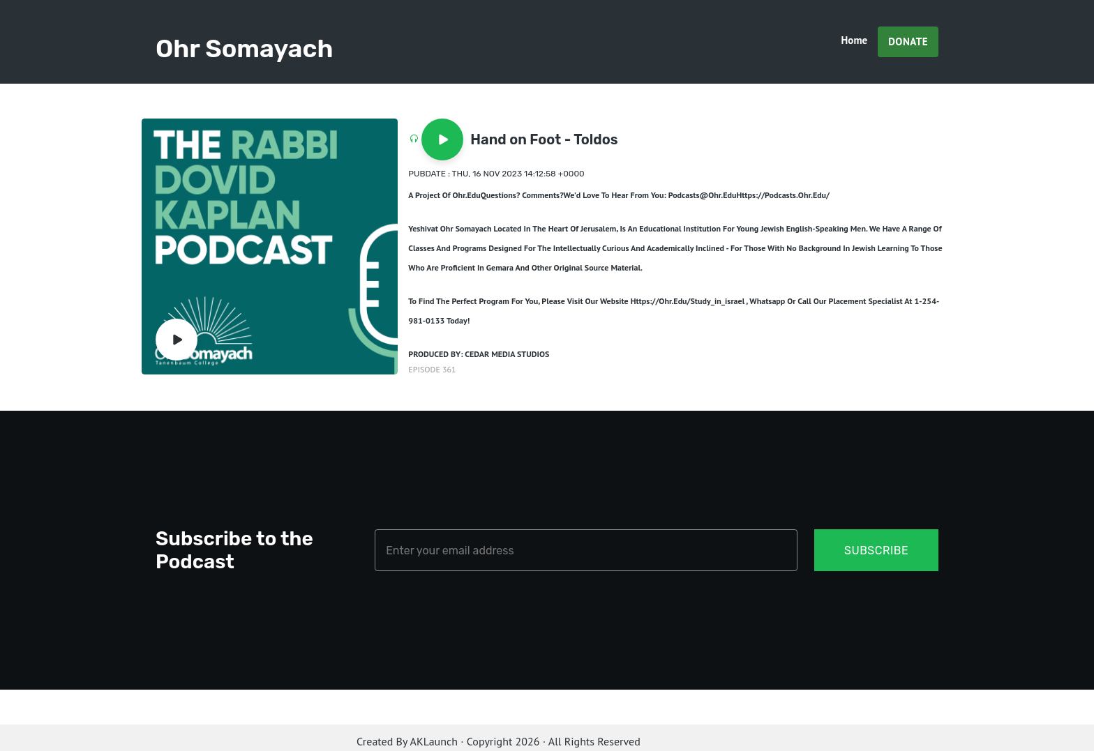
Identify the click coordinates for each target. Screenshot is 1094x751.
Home (854, 40)
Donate (908, 41)
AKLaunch (434, 741)
